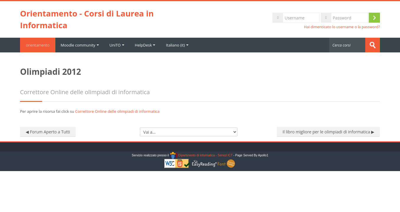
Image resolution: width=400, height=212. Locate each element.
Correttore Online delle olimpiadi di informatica (117, 111)
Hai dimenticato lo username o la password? (342, 26)
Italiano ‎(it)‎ (177, 45)
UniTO (117, 45)
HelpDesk (145, 45)
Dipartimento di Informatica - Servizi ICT (201, 155)
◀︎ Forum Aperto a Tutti (48, 132)
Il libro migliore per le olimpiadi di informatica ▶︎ (328, 132)
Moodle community (80, 45)
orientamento (37, 45)
